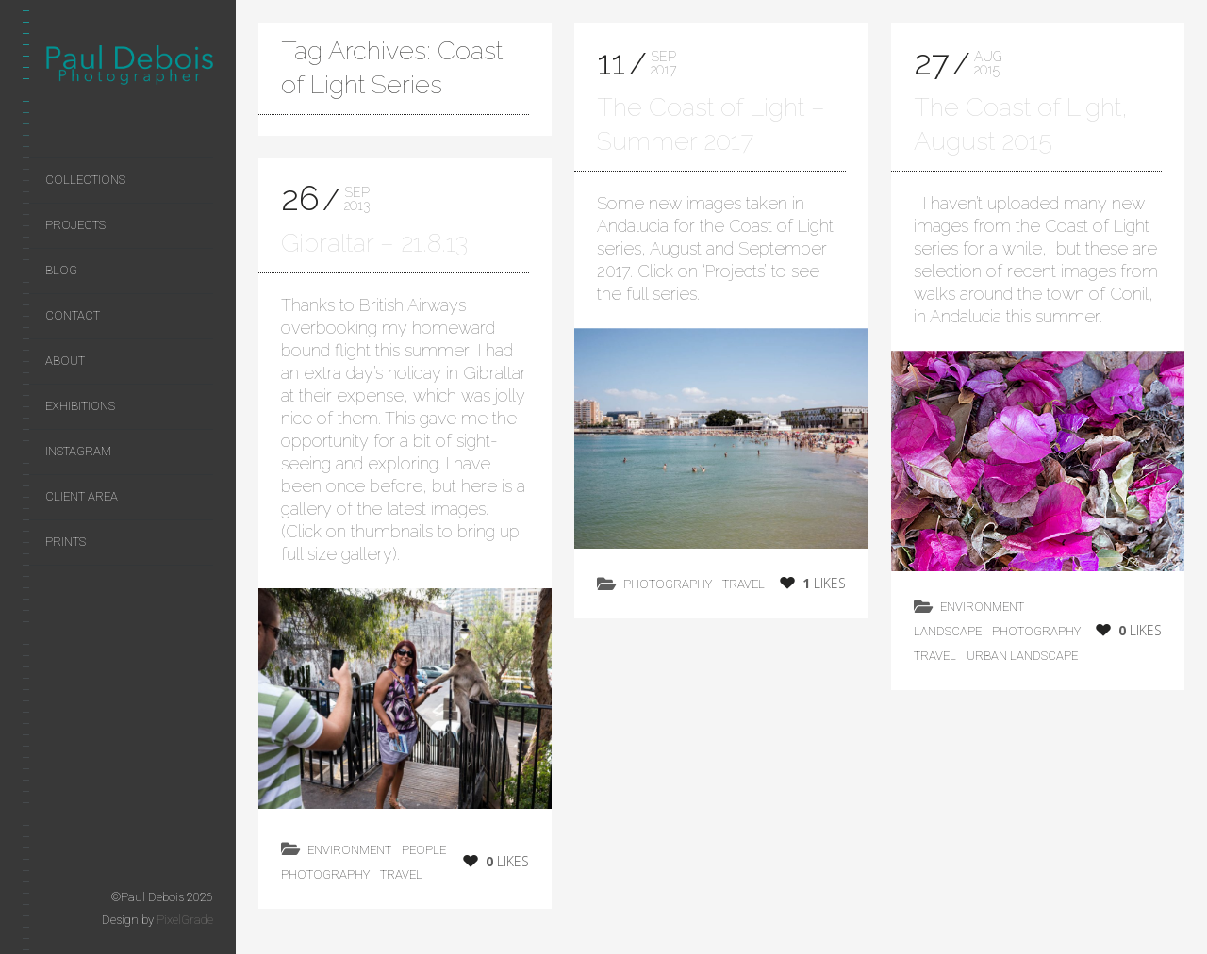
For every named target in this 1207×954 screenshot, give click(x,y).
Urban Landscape (1022, 656)
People (424, 850)
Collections (85, 180)
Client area (81, 496)
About (65, 361)
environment (349, 850)
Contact (72, 315)
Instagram (78, 451)
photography (325, 874)
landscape (948, 631)
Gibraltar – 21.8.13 (374, 242)
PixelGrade (185, 920)
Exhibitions (80, 406)
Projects (75, 225)
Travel (401, 874)
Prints (65, 542)
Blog (61, 270)
